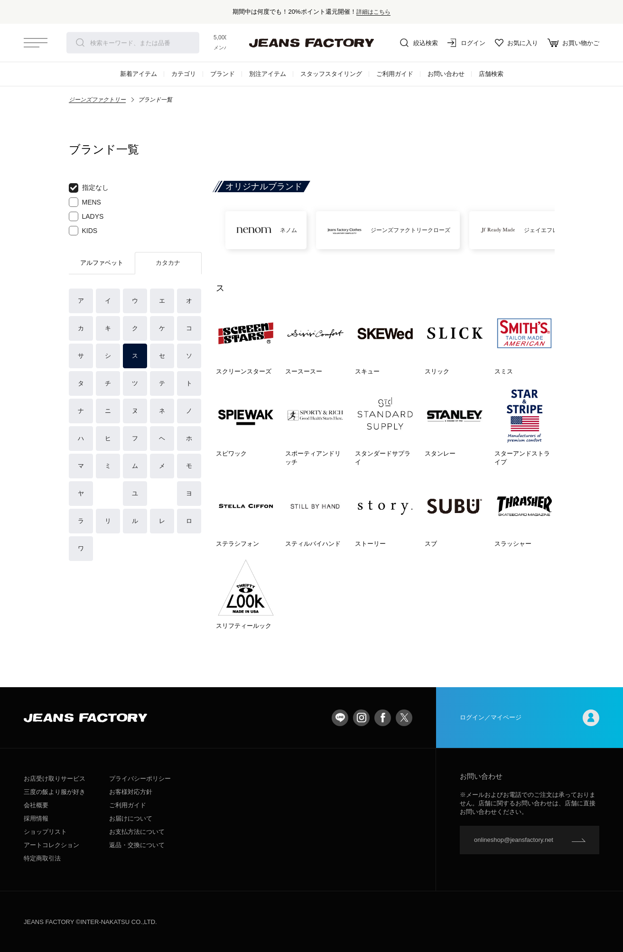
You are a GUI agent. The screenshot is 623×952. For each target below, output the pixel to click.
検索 (80, 42)
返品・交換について (137, 845)
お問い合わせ (446, 73)
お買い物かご (573, 42)
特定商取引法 (42, 858)
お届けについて (130, 818)
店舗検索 (491, 73)
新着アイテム (138, 73)
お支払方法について (137, 831)
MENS (85, 202)
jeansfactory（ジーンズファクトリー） (311, 42)
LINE (340, 717)
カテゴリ (183, 73)
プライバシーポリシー (140, 778)
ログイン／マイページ (529, 717)
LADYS (86, 216)
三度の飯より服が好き (54, 791)
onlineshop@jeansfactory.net (513, 839)
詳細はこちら (373, 12)
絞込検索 (419, 42)
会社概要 (36, 805)
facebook (382, 717)
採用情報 (36, 818)
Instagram (361, 717)
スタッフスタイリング (331, 73)
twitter (404, 717)
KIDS (83, 230)
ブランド (222, 73)
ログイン (466, 42)
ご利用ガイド (394, 73)
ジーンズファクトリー (97, 99)
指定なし (89, 188)
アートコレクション (51, 845)
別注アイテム (267, 73)
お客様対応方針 (130, 791)
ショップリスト (45, 831)
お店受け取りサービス (54, 778)
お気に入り (516, 42)
